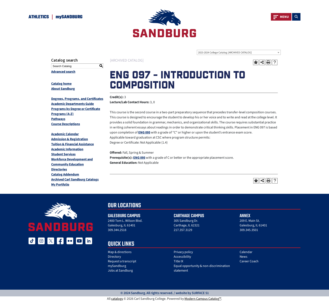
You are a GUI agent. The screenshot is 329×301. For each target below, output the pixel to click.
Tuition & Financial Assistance (72, 144)
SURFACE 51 (200, 293)
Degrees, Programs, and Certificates (77, 98)
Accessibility (182, 256)
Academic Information (67, 149)
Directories (59, 169)
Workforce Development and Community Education (72, 162)
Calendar (246, 252)
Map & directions (120, 252)
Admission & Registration (69, 139)
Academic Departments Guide (72, 104)
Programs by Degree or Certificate (75, 109)
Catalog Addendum (65, 174)
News (243, 256)
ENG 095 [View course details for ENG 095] (144, 132)
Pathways (58, 119)
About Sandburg (63, 88)
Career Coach (249, 261)
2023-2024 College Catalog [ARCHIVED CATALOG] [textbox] (225, 52)
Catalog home (61, 83)
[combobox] (239, 52)
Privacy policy (183, 252)
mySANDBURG (69, 17)
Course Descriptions (65, 124)
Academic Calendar (65, 134)
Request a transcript (122, 261)
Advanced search (63, 71)
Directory (114, 256)
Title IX (178, 261)
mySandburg (117, 266)
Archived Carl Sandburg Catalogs (75, 179)
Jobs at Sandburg (120, 270)
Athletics (39, 17)
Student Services (63, 154)
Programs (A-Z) (62, 114)
